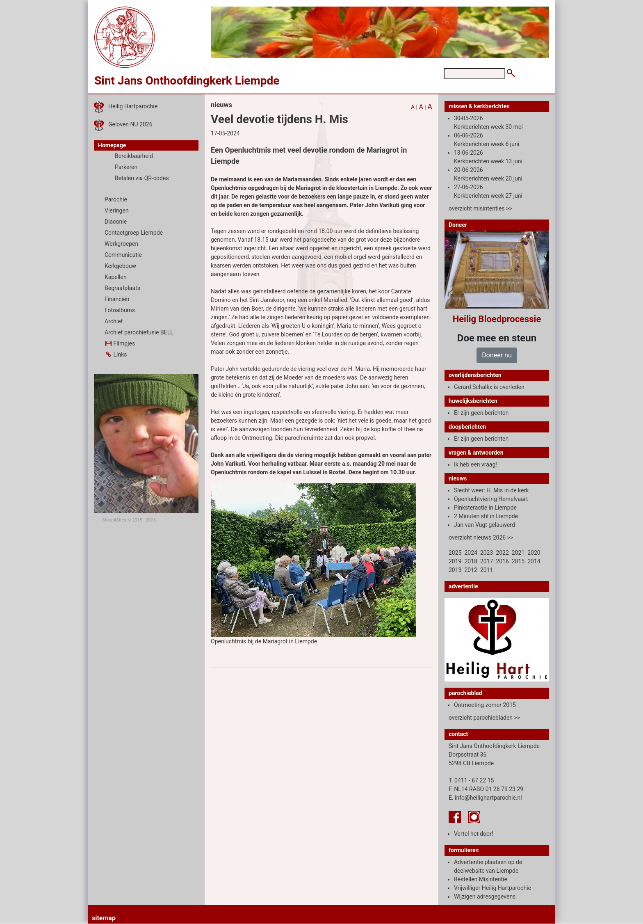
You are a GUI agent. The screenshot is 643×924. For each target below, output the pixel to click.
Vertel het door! (473, 833)
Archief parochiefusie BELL (139, 332)
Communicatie (123, 255)
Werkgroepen (121, 243)
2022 (502, 552)
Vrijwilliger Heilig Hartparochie (492, 888)
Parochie (116, 199)
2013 (455, 570)
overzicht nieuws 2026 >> (481, 537)
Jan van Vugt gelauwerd (484, 524)
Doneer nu (496, 355)
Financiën (117, 299)
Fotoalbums (120, 310)
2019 (455, 561)
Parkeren (126, 167)
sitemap (104, 918)
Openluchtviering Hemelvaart (491, 499)
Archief (114, 321)
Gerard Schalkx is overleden (489, 387)
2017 (486, 561)
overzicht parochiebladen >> (484, 717)
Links (116, 354)
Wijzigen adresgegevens (484, 896)
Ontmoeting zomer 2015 (485, 705)
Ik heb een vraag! (475, 464)
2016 (502, 561)
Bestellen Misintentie (480, 879)
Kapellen (116, 277)
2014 (533, 561)
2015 (518, 561)
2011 (486, 570)
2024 (470, 552)
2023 (486, 552)
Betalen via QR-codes (142, 178)
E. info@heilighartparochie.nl (485, 797)
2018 (470, 561)
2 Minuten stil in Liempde (486, 516)
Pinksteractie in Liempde (485, 507)
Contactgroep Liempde (134, 232)
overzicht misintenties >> (480, 208)
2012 (470, 570)
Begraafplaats (122, 288)
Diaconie (116, 221)
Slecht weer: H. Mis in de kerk (491, 490)
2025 (455, 552)
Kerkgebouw (120, 266)
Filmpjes (120, 343)
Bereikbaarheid (134, 156)
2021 (518, 552)
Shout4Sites (114, 520)
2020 (533, 552)
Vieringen (117, 210)
